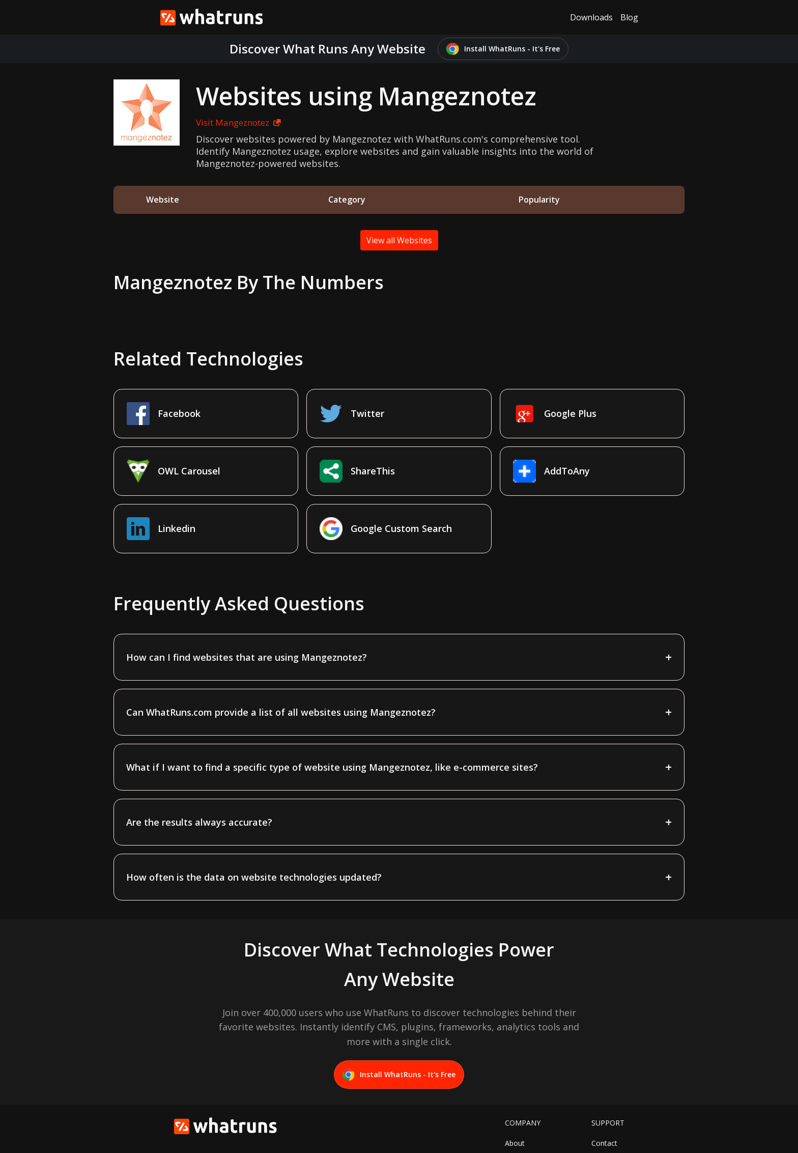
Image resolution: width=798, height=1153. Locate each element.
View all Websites (399, 240)
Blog (629, 17)
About (515, 1085)
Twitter (516, 1101)
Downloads (591, 17)
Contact (604, 1085)
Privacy (603, 1117)
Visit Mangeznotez (228, 122)
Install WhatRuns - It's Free (503, 49)
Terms (602, 1101)
